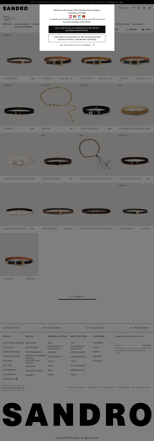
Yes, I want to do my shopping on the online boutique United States (77, 29)
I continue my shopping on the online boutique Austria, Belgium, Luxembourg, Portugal (77, 38)
